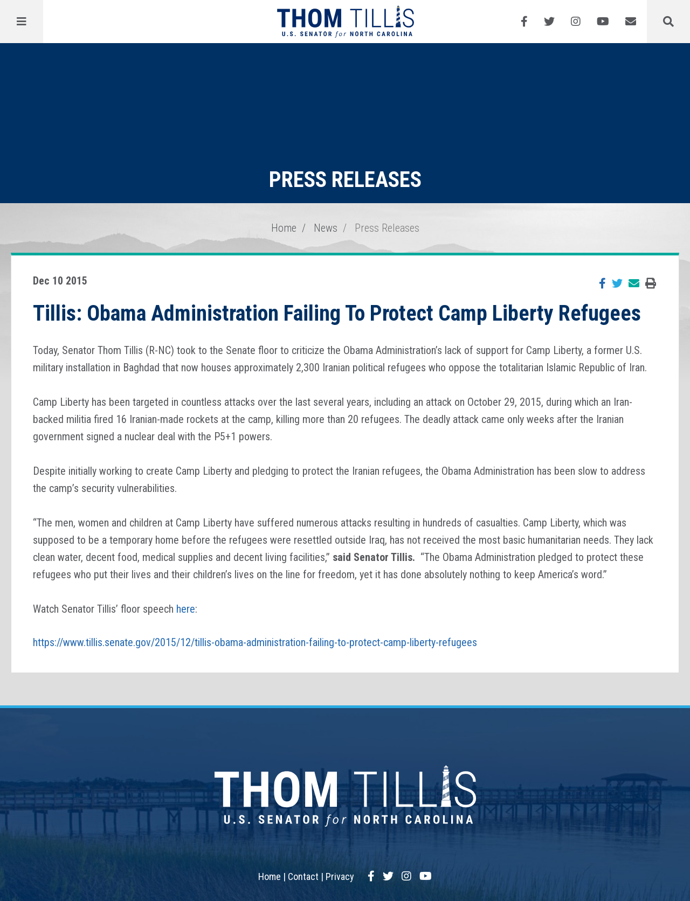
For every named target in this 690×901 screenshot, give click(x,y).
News (325, 227)
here (185, 608)
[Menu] (21, 21)
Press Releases (387, 227)
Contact (303, 876)
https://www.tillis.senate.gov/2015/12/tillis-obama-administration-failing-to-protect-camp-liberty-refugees (255, 642)
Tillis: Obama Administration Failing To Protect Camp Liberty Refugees (337, 313)
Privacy (340, 876)
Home (283, 227)
